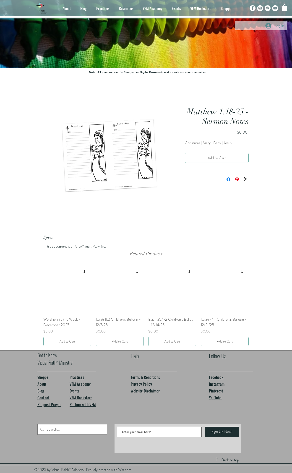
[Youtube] (275, 8)
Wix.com (124, 469)
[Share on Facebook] (228, 179)
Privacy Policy (141, 384)
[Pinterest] (268, 8)
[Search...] (72, 429)
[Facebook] (253, 8)
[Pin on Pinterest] (237, 179)
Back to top (230, 460)
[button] (284, 7)
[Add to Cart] (67, 341)
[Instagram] (260, 8)
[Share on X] (245, 179)
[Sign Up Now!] (222, 432)
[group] (146, 305)
